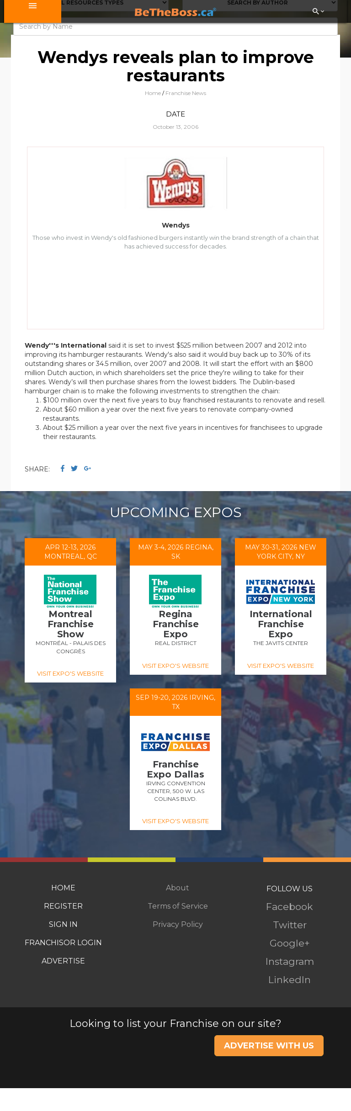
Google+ (290, 943)
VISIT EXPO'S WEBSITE (70, 673)
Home (153, 93)
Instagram (290, 961)
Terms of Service (178, 906)
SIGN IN (63, 924)
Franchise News (185, 93)
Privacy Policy (178, 924)
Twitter (290, 925)
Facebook (289, 906)
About (177, 888)
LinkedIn (289, 979)
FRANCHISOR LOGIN (63, 942)
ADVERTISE (63, 961)
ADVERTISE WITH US (269, 1046)
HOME (63, 888)
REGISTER (63, 906)
